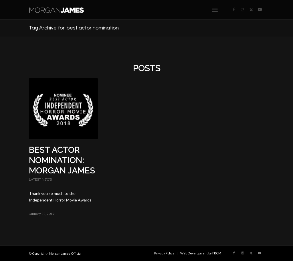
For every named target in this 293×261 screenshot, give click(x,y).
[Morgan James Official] (58, 9)
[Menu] (215, 9)
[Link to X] (251, 9)
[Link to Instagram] (242, 9)
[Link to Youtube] (260, 9)
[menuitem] (215, 9)
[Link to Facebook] (234, 9)
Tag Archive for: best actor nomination (74, 28)
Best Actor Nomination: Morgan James (62, 160)
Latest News (40, 179)
